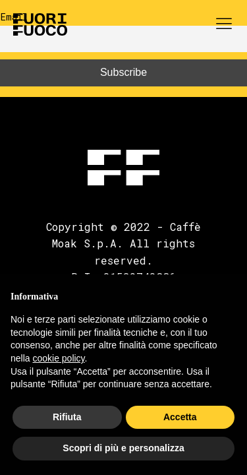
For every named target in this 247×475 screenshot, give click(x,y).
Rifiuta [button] (67, 417)
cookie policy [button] (58, 358)
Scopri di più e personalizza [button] (123, 448)
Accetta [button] (180, 417)
